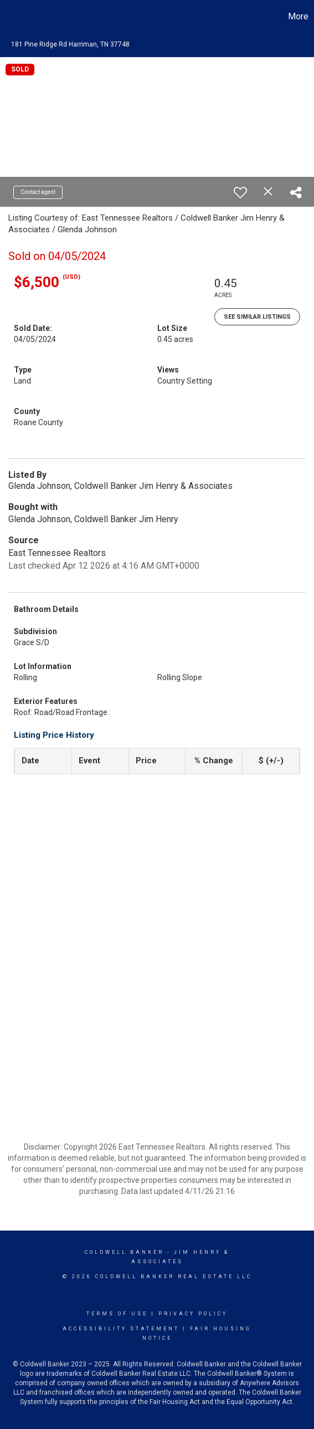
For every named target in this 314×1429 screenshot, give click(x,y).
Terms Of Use (117, 1313)
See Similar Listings (257, 316)
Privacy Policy (193, 1313)
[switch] (240, 192)
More (298, 16)
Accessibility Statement (121, 1328)
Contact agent (37, 192)
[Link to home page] (10, 16)
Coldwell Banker (124, 1252)
